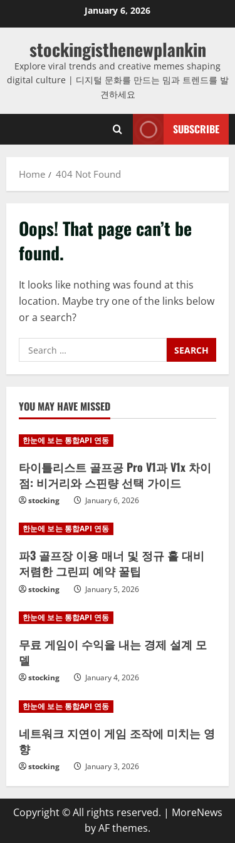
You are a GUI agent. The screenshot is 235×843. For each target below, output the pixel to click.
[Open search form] (117, 129)
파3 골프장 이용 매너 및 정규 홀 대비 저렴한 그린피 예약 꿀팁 (111, 563)
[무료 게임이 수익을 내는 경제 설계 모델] (117, 617)
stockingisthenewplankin (117, 49)
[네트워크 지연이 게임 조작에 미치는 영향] (117, 706)
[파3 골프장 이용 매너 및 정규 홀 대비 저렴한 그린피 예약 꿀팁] (117, 528)
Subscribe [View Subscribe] (176, 129)
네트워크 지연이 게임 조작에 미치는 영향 (117, 741)
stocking (44, 500)
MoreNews (197, 812)
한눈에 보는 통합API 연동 (66, 440)
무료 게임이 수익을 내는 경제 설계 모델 (113, 652)
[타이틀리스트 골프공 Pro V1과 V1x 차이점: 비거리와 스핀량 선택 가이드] (117, 440)
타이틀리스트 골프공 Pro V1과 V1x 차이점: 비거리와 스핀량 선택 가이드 (115, 475)
